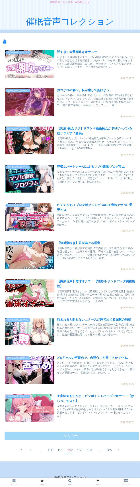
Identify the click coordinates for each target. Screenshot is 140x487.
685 (109, 451)
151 (60, 451)
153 (80, 451)
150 (50, 451)
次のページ (72, 436)
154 (89, 451)
